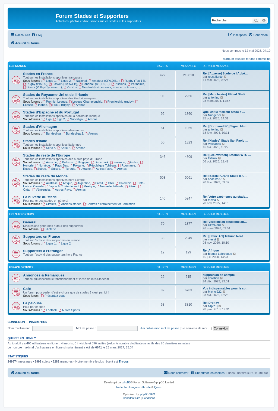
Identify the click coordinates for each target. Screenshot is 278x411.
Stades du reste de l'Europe (46, 155)
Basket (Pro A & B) (63, 84)
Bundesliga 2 (72, 133)
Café (27, 289)
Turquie (68, 168)
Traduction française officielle (133, 387)
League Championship (85, 101)
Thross (124, 361)
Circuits (49, 204)
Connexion (16, 322)
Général (29, 222)
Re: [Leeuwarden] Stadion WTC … (227, 154)
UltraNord (214, 225)
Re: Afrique (211, 250)
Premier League (55, 101)
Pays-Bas (60, 165)
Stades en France (38, 74)
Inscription (38, 322)
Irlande (40, 104)
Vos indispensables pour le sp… (226, 288)
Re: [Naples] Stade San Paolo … (225, 140)
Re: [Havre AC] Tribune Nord (223, 236)
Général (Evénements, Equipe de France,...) (109, 87)
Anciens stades (69, 204)
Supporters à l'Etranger (43, 251)
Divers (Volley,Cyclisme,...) (42, 87)
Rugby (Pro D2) (35, 84)
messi (212, 239)
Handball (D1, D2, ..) (94, 84)
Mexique (87, 186)
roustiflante (215, 76)
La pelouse (32, 303)
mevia (212, 199)
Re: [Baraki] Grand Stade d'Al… (225, 175)
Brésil (97, 183)
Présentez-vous (53, 295)
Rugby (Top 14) (133, 80)
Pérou (131, 186)
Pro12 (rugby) (60, 104)
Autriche (50, 162)
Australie (50, 183)
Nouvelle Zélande (110, 186)
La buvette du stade (40, 197)
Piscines (118, 84)
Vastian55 (214, 143)
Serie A (49, 147)
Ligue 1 (49, 80)
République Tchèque (101, 165)
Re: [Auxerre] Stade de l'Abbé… (225, 73)
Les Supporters (21, 214)
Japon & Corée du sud (61, 186)
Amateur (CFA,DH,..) (104, 80)
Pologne (77, 165)
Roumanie (126, 165)
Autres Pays (102, 168)
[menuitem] (36, 35)
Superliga (75, 119)
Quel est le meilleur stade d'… (224, 111)
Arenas (78, 104)
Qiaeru (158, 387)
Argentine (82, 183)
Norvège (42, 165)
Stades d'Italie (35, 141)
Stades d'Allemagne (40, 127)
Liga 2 (59, 119)
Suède (40, 168)
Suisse (54, 168)
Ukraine (84, 168)
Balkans (66, 162)
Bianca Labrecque (220, 253)
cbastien (213, 278)
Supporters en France (41, 236)
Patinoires (136, 84)
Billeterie (48, 229)
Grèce (132, 162)
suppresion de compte (219, 274)
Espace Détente (21, 267)
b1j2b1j (212, 306)
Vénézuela (41, 189)
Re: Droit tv (211, 302)
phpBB (126, 382)
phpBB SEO (147, 394)
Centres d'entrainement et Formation (109, 204)
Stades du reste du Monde (45, 176)
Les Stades (17, 65)
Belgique (82, 162)
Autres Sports (69, 310)
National (79, 80)
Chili (109, 183)
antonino (213, 97)
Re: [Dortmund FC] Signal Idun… (226, 126)
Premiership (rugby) (119, 101)
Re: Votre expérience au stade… (225, 196)
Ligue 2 (64, 80)
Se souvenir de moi (196, 328)
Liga (47, 119)
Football (50, 310)
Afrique (65, 183)
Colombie (123, 183)
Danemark (100, 162)
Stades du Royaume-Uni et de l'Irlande (55, 95)
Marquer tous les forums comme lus (246, 58)
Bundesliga (52, 133)
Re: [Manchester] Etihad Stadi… (225, 94)
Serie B (64, 147)
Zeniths (70, 87)
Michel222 (215, 291)
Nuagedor (214, 115)
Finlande (117, 162)
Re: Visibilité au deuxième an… (225, 221)
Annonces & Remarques (43, 275)
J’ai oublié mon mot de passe (159, 328)
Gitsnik (212, 158)
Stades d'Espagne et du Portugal (51, 112)
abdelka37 (215, 179)
